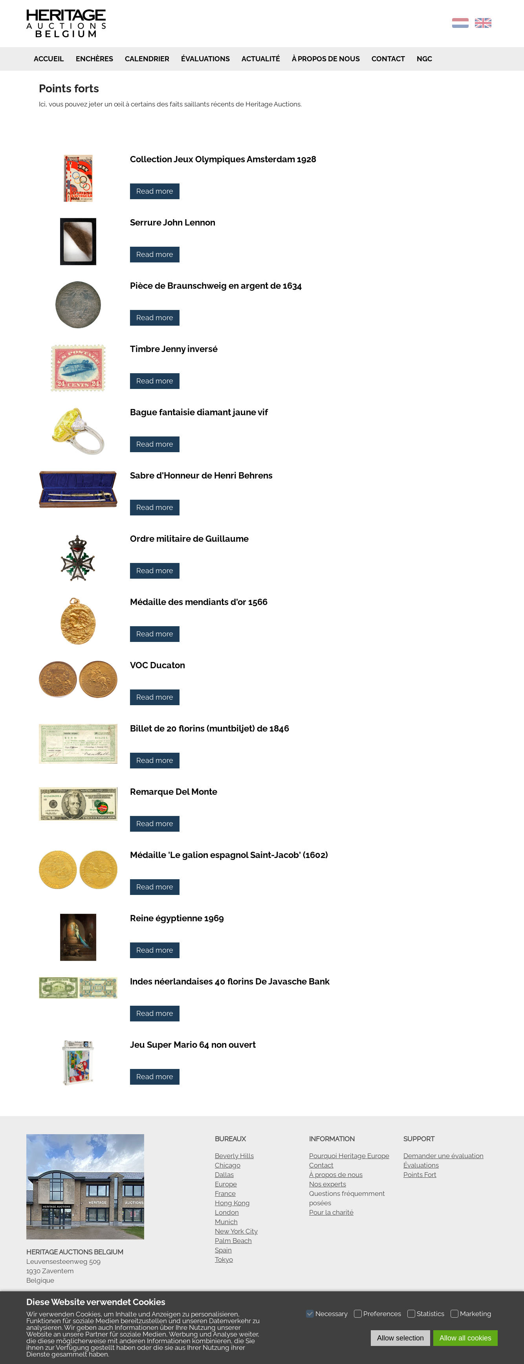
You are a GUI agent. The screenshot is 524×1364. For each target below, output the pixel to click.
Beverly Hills (234, 1156)
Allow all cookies (465, 1338)
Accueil (48, 59)
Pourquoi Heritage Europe (349, 1156)
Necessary (331, 1314)
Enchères (94, 59)
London (227, 1212)
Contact (388, 59)
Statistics (430, 1314)
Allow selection (400, 1338)
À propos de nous (336, 1175)
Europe (226, 1184)
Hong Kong (232, 1203)
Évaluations (205, 59)
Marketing (475, 1314)
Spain (223, 1250)
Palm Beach (233, 1241)
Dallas (224, 1175)
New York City (236, 1231)
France (225, 1193)
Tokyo (224, 1259)
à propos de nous (326, 59)
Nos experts (327, 1184)
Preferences (382, 1314)
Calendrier (147, 59)
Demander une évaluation (443, 1156)
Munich (226, 1222)
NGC (424, 59)
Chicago (227, 1165)
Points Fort (419, 1175)
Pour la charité (331, 1212)
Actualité (261, 59)
